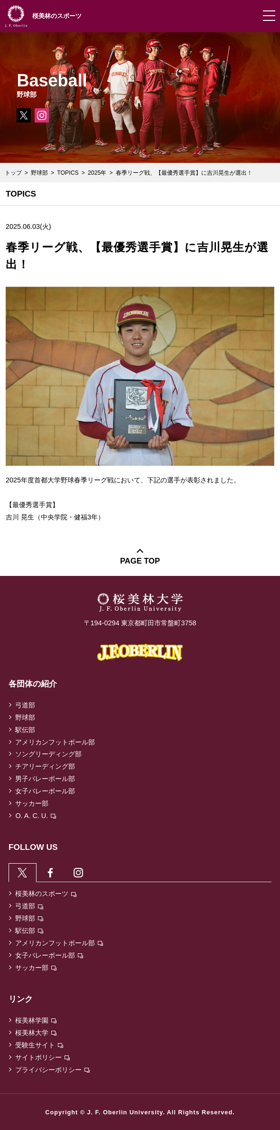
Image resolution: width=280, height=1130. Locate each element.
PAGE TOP (140, 560)
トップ (13, 173)
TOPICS (67, 173)
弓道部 (25, 705)
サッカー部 (31, 803)
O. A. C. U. (35, 815)
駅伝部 (25, 730)
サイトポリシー (42, 1057)
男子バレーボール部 (45, 778)
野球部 (39, 173)
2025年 (97, 173)
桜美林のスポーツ (45, 893)
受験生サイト (39, 1045)
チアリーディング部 (45, 766)
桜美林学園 (35, 1020)
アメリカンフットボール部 (55, 742)
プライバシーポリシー (52, 1070)
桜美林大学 (35, 1032)
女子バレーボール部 (45, 791)
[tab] (23, 872)
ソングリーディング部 (48, 754)
